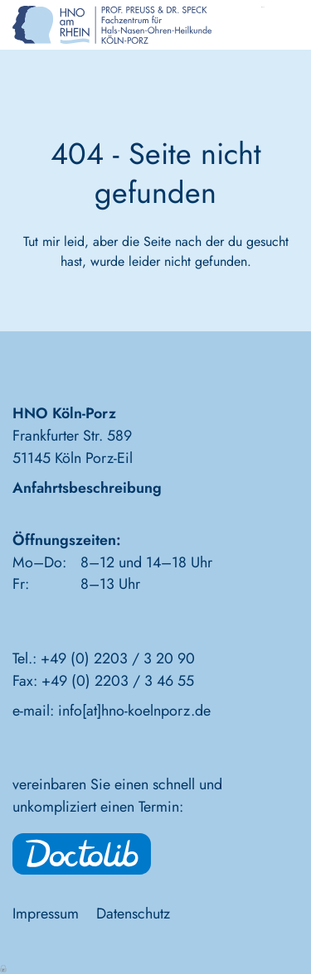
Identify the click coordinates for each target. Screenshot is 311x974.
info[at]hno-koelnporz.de (134, 710)
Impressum (45, 913)
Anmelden (4, 967)
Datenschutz (133, 913)
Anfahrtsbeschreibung (87, 488)
